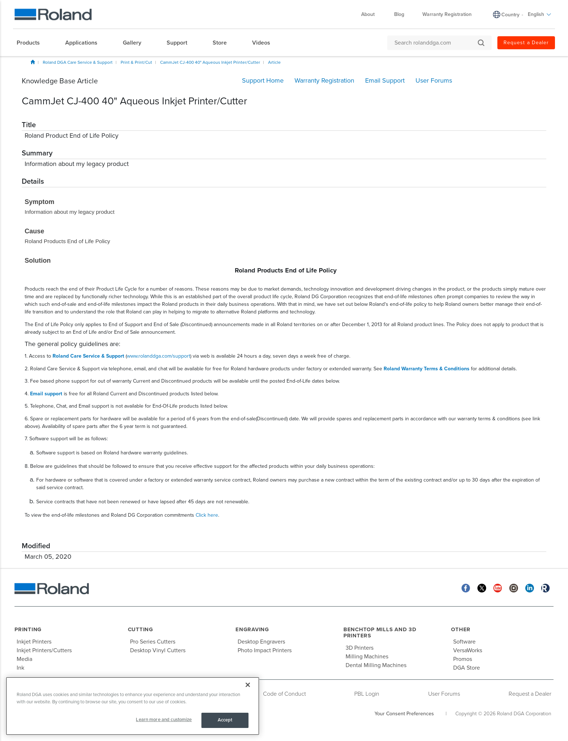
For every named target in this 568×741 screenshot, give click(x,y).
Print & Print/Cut (136, 62)
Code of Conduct (284, 694)
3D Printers (359, 648)
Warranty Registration (447, 14)
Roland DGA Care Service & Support (78, 62)
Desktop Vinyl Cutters (157, 650)
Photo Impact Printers (265, 650)
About (371, 14)
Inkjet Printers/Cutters (44, 650)
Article (274, 62)
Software (464, 641)
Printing (28, 629)
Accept (225, 720)
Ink (20, 667)
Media (24, 659)
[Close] (248, 685)
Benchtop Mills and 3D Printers (380, 632)
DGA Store (466, 667)
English (539, 14)
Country (510, 15)
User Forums (444, 694)
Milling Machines (367, 656)
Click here (207, 515)
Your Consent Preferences (404, 714)
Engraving (252, 629)
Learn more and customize (164, 720)
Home (32, 62)
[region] (132, 706)
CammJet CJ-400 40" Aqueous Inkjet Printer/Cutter (210, 62)
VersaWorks (467, 650)
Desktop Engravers (261, 641)
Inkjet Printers (34, 641)
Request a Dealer (526, 42)
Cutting (140, 629)
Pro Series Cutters (152, 641)
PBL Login (366, 694)
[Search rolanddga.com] (436, 42)
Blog (399, 14)
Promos (462, 659)
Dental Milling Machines (376, 665)
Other (461, 629)
